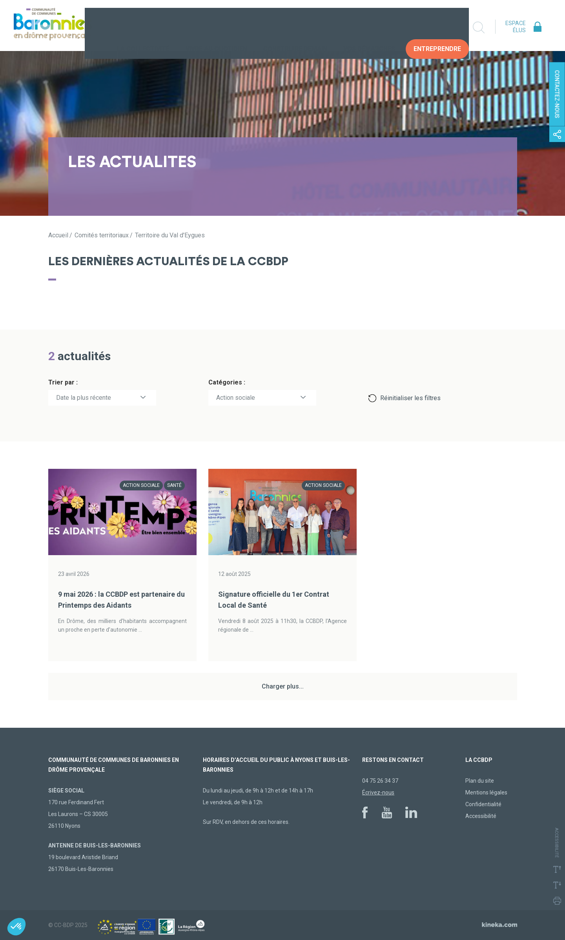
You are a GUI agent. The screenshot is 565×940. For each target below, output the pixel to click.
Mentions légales (486, 792)
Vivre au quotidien (216, 27)
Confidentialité (483, 804)
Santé (174, 485)
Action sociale (235, 397)
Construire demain (295, 27)
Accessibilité (480, 816)
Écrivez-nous (378, 792)
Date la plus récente (83, 397)
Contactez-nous (557, 94)
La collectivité (143, 27)
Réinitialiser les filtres (410, 398)
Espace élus (515, 26)
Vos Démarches (369, 27)
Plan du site (479, 781)
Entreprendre (437, 27)
